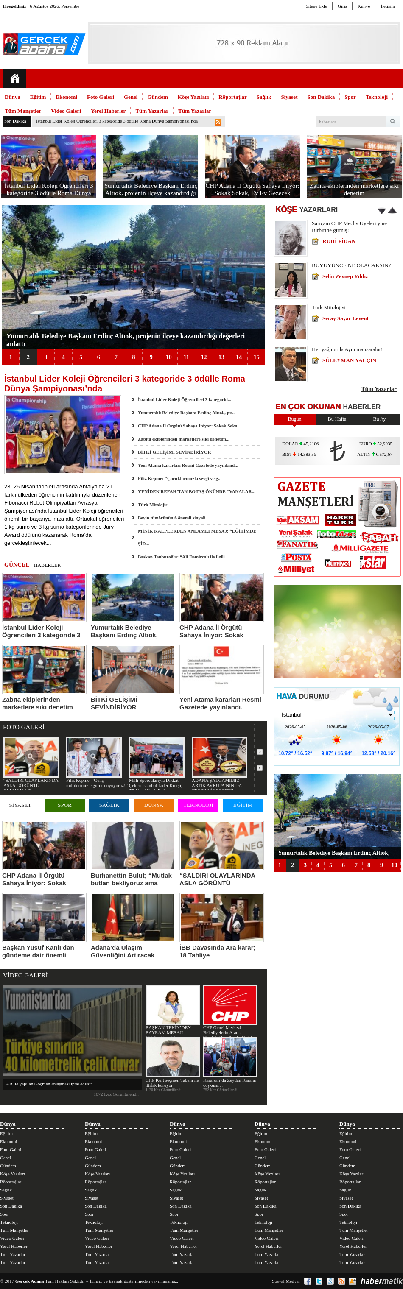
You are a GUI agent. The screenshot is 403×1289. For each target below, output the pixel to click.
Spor (350, 97)
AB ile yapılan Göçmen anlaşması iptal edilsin (49, 1083)
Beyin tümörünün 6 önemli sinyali (172, 517)
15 (257, 357)
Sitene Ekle (316, 5)
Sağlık (264, 97)
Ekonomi (66, 97)
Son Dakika (321, 97)
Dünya (12, 97)
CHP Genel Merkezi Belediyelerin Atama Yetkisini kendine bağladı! (230, 1012)
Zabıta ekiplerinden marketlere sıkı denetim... (183, 438)
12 (204, 357)
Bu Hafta (337, 419)
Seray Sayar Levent (345, 318)
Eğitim (38, 97)
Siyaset (289, 97)
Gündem (157, 97)
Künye (364, 5)
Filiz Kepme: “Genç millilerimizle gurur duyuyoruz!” (97, 762)
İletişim (388, 5)
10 (169, 357)
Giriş (342, 5)
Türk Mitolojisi (153, 504)
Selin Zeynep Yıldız (345, 276)
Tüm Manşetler (23, 111)
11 (186, 357)
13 (221, 357)
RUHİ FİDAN (338, 241)
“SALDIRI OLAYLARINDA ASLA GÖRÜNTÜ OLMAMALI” (31, 765)
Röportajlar (232, 97)
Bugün (294, 419)
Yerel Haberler (108, 111)
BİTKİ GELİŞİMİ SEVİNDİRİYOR (174, 452)
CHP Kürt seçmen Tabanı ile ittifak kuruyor (172, 1062)
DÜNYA (154, 805)
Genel (131, 97)
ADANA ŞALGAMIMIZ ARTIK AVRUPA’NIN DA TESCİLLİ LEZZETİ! (219, 765)
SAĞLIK (109, 805)
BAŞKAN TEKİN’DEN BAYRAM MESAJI (172, 1010)
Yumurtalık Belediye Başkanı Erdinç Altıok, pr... (186, 412)
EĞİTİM (243, 805)
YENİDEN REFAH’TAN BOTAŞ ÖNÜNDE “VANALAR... (196, 491)
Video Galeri (66, 111)
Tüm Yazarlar (151, 111)
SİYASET (20, 805)
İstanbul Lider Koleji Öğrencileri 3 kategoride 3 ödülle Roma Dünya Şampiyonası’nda (117, 120)
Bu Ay (379, 419)
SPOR (65, 805)
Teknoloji (377, 97)
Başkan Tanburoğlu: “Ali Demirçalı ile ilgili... (183, 556)
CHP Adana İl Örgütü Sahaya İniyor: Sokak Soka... (189, 425)
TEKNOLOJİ (198, 805)
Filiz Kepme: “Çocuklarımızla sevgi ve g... (179, 478)
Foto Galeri (100, 97)
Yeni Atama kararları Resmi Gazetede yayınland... (188, 465)
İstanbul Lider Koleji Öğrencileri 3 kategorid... (184, 399)
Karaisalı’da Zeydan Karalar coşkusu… (230, 1062)
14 (239, 357)
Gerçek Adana (29, 1280)
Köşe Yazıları (193, 97)
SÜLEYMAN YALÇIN (349, 360)
